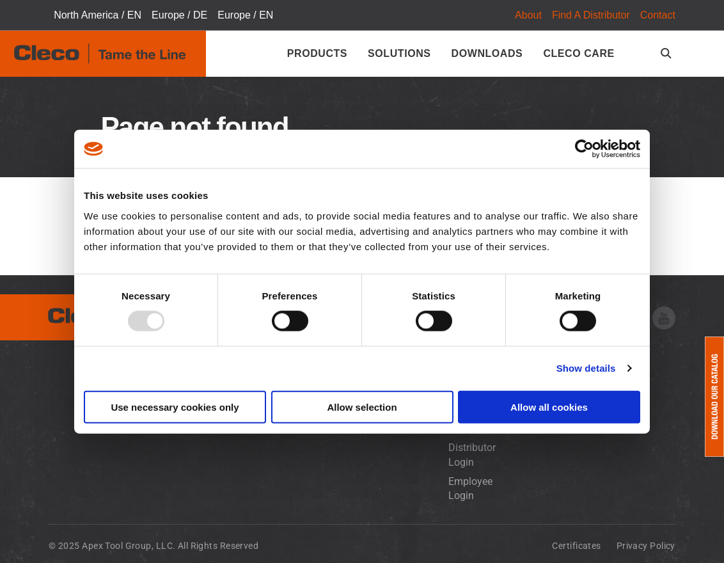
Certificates (576, 546)
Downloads (487, 53)
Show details (586, 368)
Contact (657, 15)
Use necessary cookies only (175, 406)
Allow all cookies (549, 406)
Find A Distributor (591, 15)
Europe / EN (245, 15)
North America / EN (97, 15)
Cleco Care (578, 53)
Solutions (399, 53)
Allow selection (362, 406)
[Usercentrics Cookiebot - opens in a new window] (584, 149)
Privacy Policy (646, 546)
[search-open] (668, 53)
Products (317, 53)
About (528, 15)
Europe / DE (179, 15)
